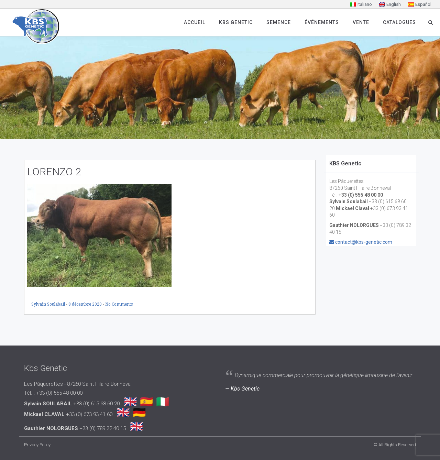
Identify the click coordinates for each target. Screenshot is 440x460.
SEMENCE (278, 22)
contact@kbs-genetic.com (363, 242)
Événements (322, 22)
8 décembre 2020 (85, 304)
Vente (361, 22)
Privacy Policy (37, 444)
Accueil (194, 22)
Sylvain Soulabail (48, 304)
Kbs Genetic (236, 22)
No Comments (119, 304)
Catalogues (399, 22)
